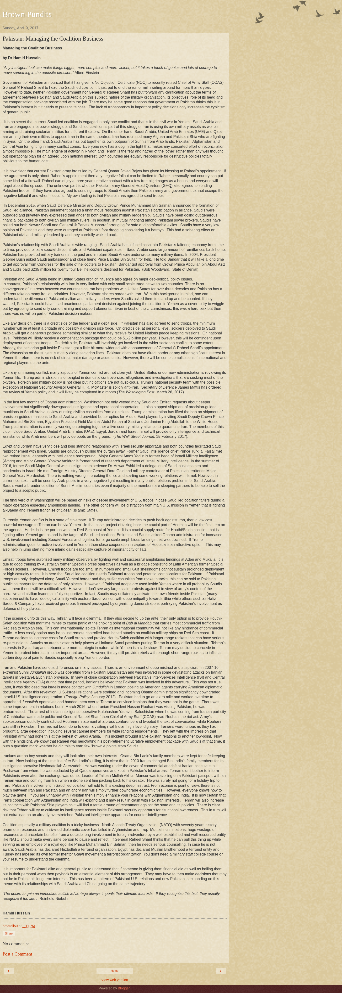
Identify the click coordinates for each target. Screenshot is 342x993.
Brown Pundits (27, 14)
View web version (114, 980)
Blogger (124, 988)
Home (114, 970)
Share (9, 933)
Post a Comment (17, 953)
